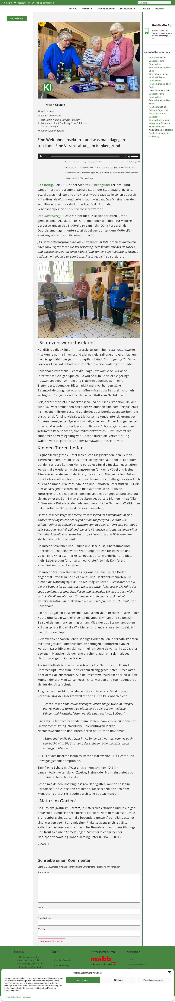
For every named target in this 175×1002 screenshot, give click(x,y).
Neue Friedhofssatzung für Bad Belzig (161, 142)
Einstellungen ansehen (153, 980)
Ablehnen (118, 980)
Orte (72, 11)
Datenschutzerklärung (13, 997)
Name (40, 913)
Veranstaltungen (50, 132)
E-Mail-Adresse (45, 924)
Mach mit (145, 11)
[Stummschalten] (129, 162)
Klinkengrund (57, 136)
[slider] (85, 162)
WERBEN (159, 11)
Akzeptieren (82, 980)
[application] (89, 162)
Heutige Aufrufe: (27, 963)
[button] (169, 972)
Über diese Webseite (63, 966)
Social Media (127, 11)
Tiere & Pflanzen (79, 129)
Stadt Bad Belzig (62, 129)
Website (41, 935)
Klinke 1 (45, 136)
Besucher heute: (27, 967)
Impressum (27, 997)
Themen (87, 11)
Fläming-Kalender (106, 11)
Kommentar (44, 878)
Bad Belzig (46, 126)
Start (131, 966)
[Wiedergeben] (41, 162)
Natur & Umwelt (61, 126)
